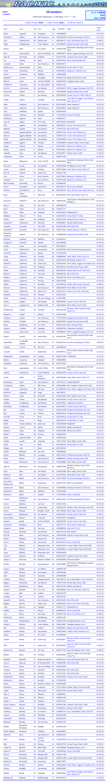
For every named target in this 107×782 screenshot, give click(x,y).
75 (73, 311)
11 (87, 631)
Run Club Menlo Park (75, 40)
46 (81, 67)
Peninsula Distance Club (76, 487)
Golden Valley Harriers (76, 631)
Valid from (99, 29)
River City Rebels (74, 277)
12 (88, 589)
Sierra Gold (71, 115)
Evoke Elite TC (73, 67)
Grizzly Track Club (74, 301)
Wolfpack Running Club (76, 410)
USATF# (61, 29)
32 (88, 410)
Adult (50, 22)
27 (83, 277)
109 (85, 44)
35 (94, 263)
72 (86, 40)
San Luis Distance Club (76, 589)
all (74, 17)
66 (77, 129)
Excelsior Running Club (76, 37)
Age (53, 29)
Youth (55, 22)
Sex (35, 29)
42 (88, 487)
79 (91, 53)
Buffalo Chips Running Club (78, 507)
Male (28, 22)
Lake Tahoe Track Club (76, 169)
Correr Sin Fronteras (75, 125)
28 (78, 115)
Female (35, 22)
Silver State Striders (75, 60)
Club (69, 29)
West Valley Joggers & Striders (79, 263)
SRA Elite (71, 129)
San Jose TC (72, 528)
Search (79, 22)
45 (88, 270)
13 (93, 190)
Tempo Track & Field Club (77, 95)
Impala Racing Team (75, 44)
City (39, 29)
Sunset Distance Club (75, 230)
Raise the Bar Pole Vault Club (78, 190)
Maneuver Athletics (74, 71)
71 (78, 101)
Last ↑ (21, 29)
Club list (71, 22)
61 (88, 37)
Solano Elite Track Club (76, 270)
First (5, 29)
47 (92, 579)
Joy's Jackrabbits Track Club (78, 579)
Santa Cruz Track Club (76, 291)
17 (88, 169)
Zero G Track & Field (75, 739)
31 (85, 71)
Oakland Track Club (75, 219)
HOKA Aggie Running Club (78, 53)
